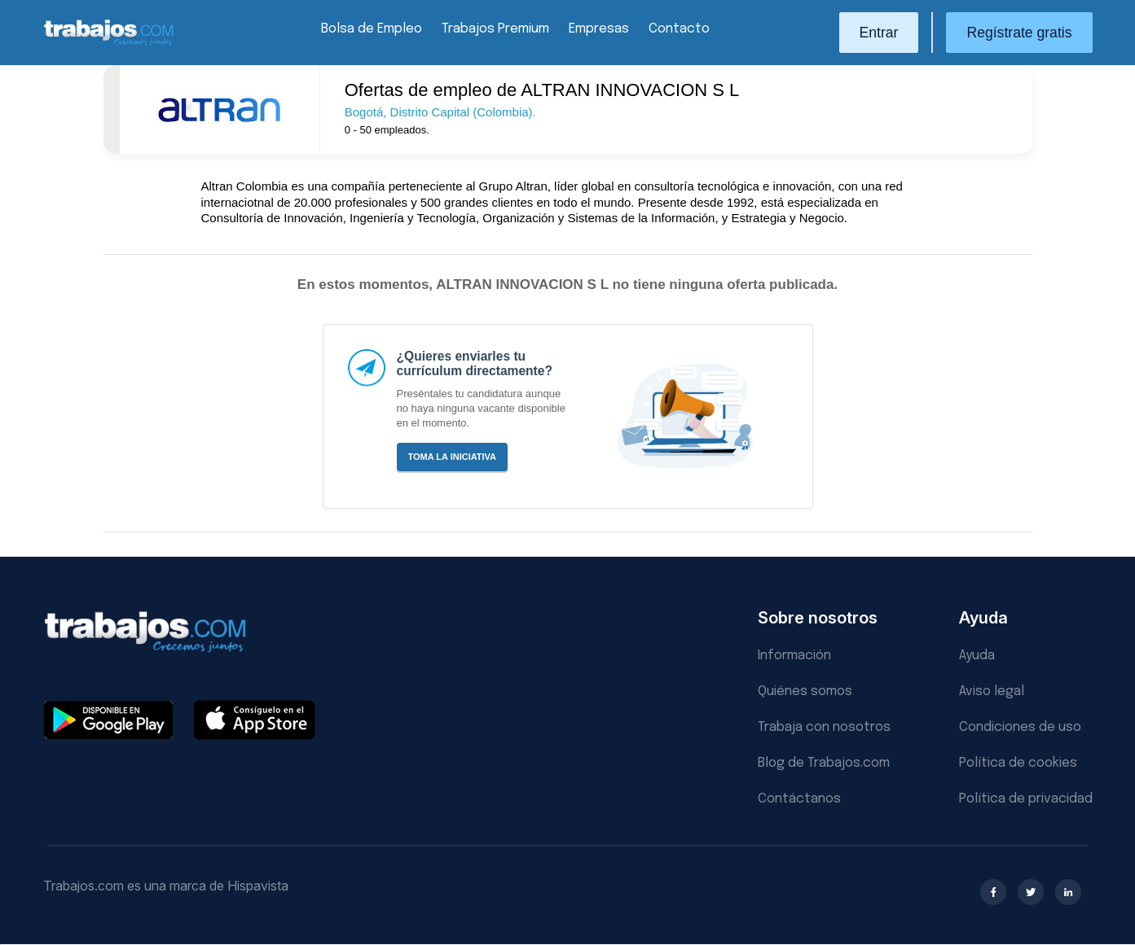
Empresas (599, 29)
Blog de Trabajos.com (824, 763)
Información (794, 656)
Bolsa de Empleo (371, 29)
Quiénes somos (805, 691)
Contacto (679, 29)
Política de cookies (1018, 763)
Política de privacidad (1026, 799)
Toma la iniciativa (452, 457)
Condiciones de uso (1020, 727)
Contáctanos (799, 799)
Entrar (879, 32)
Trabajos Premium (495, 29)
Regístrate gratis (1018, 32)
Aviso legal (991, 691)
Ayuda (977, 656)
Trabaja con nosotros (824, 727)
